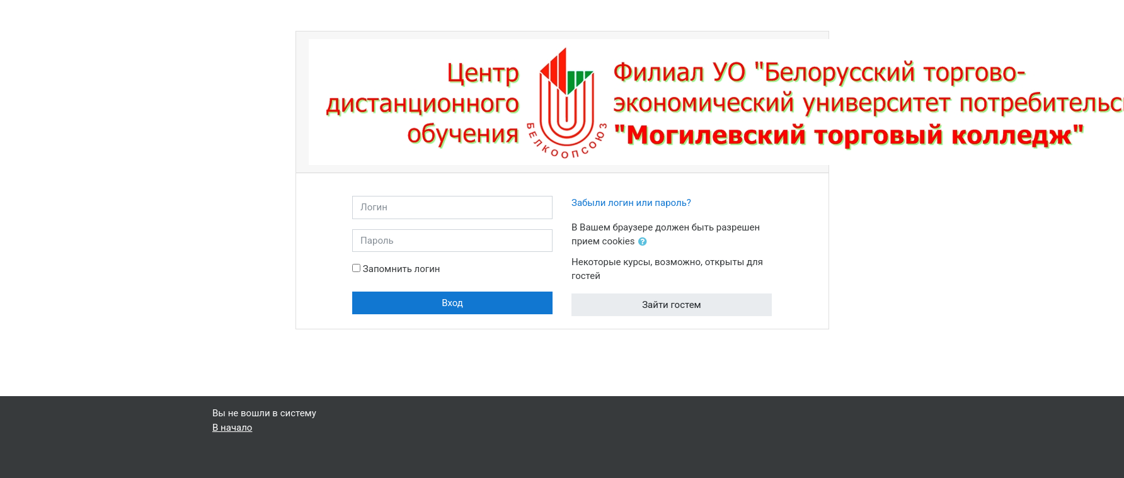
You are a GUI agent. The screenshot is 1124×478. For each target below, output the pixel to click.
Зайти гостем (671, 304)
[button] (645, 242)
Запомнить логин (401, 269)
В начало (232, 427)
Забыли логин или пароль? (631, 202)
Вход (452, 303)
